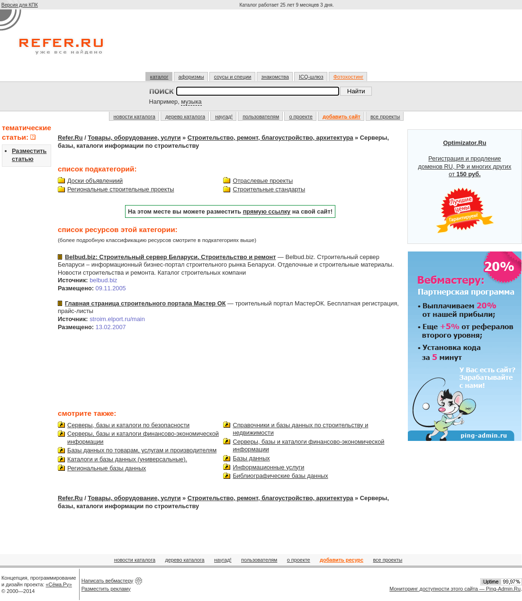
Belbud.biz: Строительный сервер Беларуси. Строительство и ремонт (170, 256)
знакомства (275, 77)
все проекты (385, 116)
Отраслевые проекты (263, 180)
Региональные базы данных (106, 468)
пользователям (261, 116)
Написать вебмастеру (107, 580)
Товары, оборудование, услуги (134, 137)
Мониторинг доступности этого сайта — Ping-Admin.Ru (455, 589)
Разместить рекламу (106, 589)
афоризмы (191, 77)
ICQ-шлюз (311, 77)
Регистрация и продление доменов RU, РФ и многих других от (465, 186)
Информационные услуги (268, 467)
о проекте (300, 116)
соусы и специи (233, 77)
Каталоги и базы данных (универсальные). (127, 459)
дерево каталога (185, 116)
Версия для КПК (19, 5)
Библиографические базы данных (280, 475)
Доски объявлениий (95, 180)
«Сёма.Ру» (59, 584)
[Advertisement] (287, 44)
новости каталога (134, 116)
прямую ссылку (267, 211)
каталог (159, 77)
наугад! (224, 116)
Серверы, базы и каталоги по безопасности (128, 425)
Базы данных (251, 458)
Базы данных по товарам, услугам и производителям (141, 450)
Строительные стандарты (269, 189)
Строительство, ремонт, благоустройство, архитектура (270, 137)
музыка (191, 101)
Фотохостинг (348, 77)
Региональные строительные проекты (120, 189)
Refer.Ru (70, 137)
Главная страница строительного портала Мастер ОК (145, 303)
